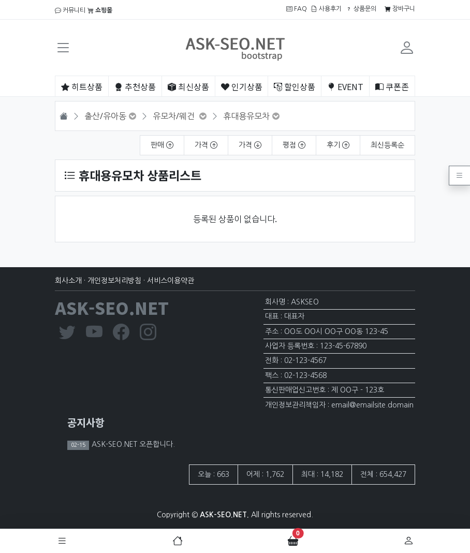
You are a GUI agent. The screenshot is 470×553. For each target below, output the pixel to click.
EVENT (345, 86)
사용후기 (326, 9)
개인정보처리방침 (114, 280)
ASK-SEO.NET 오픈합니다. (132, 444)
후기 (338, 145)
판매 (162, 145)
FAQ (296, 9)
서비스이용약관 (170, 280)
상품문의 (361, 9)
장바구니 (400, 9)
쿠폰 (392, 86)
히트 (81, 86)
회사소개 (68, 280)
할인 (294, 86)
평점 (294, 145)
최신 (188, 86)
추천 (135, 86)
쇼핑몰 (99, 10)
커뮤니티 (70, 10)
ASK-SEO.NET (112, 307)
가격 (206, 145)
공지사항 (86, 422)
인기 (241, 86)
